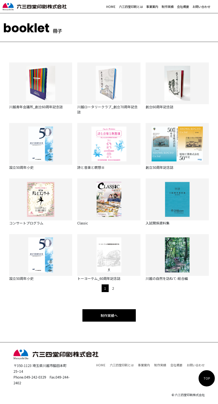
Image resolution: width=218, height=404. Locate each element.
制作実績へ (109, 315)
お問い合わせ (201, 6)
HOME (111, 6)
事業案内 (152, 6)
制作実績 (168, 6)
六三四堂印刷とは (131, 6)
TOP (206, 378)
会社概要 (183, 6)
